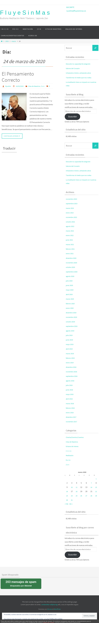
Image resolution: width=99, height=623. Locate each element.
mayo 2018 (70, 394)
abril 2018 (70, 398)
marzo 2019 (70, 353)
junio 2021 (70, 240)
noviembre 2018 (72, 371)
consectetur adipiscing (49, 604)
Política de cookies (57, 618)
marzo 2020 (70, 299)
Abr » (72, 504)
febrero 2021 (71, 249)
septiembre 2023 (72, 203)
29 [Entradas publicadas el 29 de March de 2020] (96, 495)
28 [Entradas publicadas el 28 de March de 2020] (91, 495)
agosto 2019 (71, 330)
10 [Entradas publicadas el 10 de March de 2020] (72, 487)
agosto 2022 (71, 226)
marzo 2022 (70, 230)
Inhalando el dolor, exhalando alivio (80, 73)
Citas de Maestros (37, 86)
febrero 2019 (71, 358)
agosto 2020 (71, 276)
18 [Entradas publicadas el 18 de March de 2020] (77, 491)
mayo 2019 (70, 344)
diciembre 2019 (72, 312)
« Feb (67, 504)
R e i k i (68, 460)
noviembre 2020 (72, 262)
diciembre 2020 (72, 258)
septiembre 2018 (72, 376)
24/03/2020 (21, 86)
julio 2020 (69, 280)
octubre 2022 (71, 221)
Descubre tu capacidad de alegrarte (80, 64)
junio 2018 (70, 389)
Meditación (70, 455)
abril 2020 (70, 294)
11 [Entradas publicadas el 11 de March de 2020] (77, 487)
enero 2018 (70, 412)
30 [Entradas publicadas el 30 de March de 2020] (67, 500)
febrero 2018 (71, 408)
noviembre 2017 (72, 421)
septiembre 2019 (72, 326)
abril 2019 (70, 349)
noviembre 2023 (72, 199)
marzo (14, 41)
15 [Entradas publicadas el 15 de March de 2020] (96, 487)
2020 (7, 41)
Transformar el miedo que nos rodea (80, 77)
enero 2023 (70, 212)
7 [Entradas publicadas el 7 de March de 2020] (91, 483)
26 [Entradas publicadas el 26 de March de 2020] (81, 495)
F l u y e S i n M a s (25, 12)
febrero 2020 (71, 303)
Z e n (46, 86)
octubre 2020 (71, 267)
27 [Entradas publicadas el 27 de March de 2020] (86, 495)
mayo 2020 (70, 289)
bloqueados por (21, 583)
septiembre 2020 (72, 271)
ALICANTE (70, 7)
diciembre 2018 (72, 367)
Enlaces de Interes (73, 446)
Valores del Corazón (74, 68)
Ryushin (8, 86)
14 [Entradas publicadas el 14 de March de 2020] (91, 487)
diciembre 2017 (72, 417)
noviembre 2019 (72, 317)
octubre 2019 (71, 321)
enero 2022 (70, 235)
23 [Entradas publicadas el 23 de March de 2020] (67, 495)
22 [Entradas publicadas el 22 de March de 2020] (96, 491)
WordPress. (57, 609)
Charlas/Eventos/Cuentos (76, 437)
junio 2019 (70, 339)
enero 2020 (70, 308)
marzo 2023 (70, 208)
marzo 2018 (70, 403)
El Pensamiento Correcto (18, 77)
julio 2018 (69, 385)
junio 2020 (70, 285)
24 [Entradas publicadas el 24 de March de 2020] (72, 495)
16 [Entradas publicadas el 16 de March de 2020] (67, 491)
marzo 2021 (70, 244)
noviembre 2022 (72, 217)
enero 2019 (70, 362)
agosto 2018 (71, 380)
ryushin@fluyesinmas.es (76, 11)
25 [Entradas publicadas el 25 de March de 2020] (77, 495)
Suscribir (72, 116)
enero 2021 (70, 253)
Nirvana (49, 609)
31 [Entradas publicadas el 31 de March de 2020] (72, 500)
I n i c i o (69, 451)
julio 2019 (69, 335)
